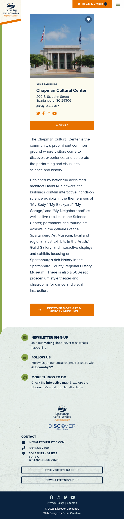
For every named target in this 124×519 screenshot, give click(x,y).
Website (62, 125)
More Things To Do (48, 377)
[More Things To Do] (24, 377)
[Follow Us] (24, 357)
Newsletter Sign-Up (49, 337)
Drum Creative (72, 513)
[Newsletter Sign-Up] (24, 337)
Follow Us (41, 357)
